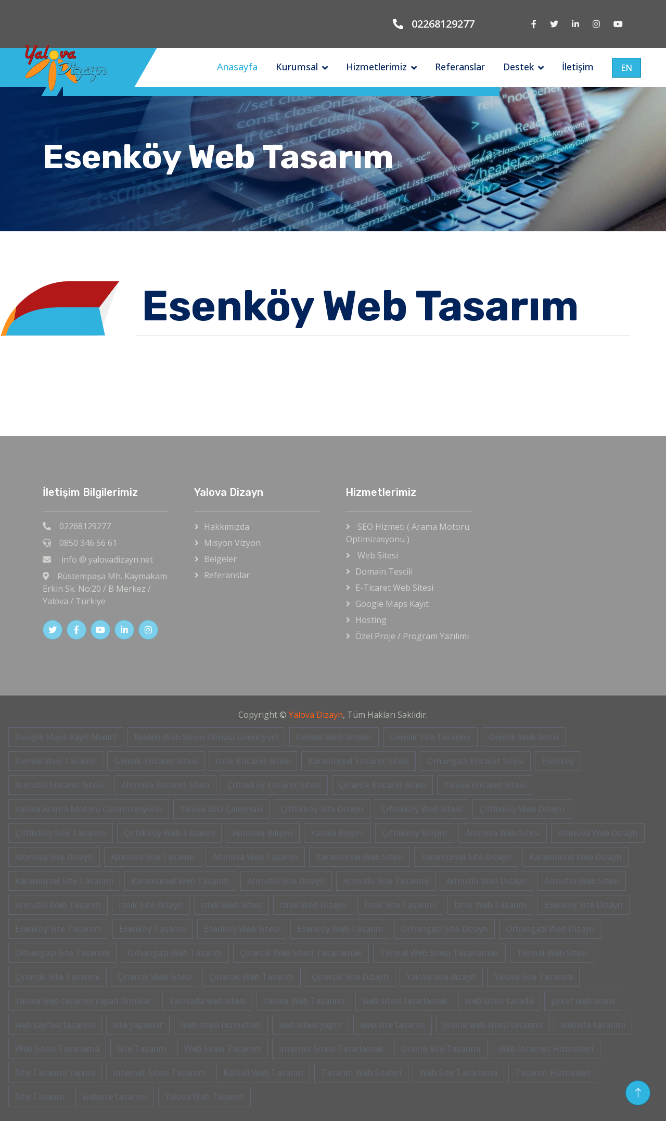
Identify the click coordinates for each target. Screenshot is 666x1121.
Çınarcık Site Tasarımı (57, 976)
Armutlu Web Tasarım (58, 905)
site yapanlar (138, 1024)
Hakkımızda (226, 526)
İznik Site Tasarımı (400, 905)
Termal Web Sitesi (552, 952)
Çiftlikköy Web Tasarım (169, 833)
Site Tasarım (141, 1048)
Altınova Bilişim (263, 833)
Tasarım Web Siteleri (361, 1072)
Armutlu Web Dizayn (486, 881)
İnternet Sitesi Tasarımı (159, 1072)
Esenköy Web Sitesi (241, 929)
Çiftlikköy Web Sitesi (421, 809)
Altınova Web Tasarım (255, 857)
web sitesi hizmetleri (221, 1024)
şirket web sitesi (582, 1000)
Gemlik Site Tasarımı (430, 737)
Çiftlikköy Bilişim (414, 833)
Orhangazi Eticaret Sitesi (475, 761)
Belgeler (220, 559)
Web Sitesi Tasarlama (57, 1048)
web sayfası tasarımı (55, 1024)
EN (626, 67)
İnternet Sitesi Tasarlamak (331, 1048)
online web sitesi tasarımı (493, 1024)
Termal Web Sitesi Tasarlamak (439, 952)
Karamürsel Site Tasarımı (64, 881)
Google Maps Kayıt (392, 603)
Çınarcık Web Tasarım (251, 976)
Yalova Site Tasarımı (533, 976)
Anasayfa (237, 66)
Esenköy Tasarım (152, 929)
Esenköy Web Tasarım (340, 929)
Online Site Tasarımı (441, 1048)
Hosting (371, 620)
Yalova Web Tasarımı (303, 1000)
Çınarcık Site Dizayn (350, 976)
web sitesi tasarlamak (404, 1000)
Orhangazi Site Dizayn (444, 929)
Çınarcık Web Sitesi (154, 976)
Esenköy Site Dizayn (583, 905)
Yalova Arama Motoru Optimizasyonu (88, 809)
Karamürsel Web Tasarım (180, 881)
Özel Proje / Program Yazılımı (412, 636)
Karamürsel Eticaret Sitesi (358, 761)
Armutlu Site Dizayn (286, 881)
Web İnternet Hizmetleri (546, 1048)
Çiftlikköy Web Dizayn (522, 809)
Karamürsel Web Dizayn (575, 857)
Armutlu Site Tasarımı (386, 881)
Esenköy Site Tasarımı (58, 929)
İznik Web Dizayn (313, 905)
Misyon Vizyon (232, 543)
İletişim (578, 66)
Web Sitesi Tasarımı (222, 1048)
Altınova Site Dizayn (54, 857)
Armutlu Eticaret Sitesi (59, 785)
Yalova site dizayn (441, 976)
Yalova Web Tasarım (204, 1096)
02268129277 (443, 24)
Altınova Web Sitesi (502, 833)
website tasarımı (592, 1024)
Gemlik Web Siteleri (334, 737)
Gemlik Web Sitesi (524, 737)
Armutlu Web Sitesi (581, 881)
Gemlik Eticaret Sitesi (156, 761)
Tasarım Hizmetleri (553, 1072)
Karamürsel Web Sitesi (359, 857)
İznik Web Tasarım (490, 905)
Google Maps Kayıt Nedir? (66, 737)
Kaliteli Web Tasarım (263, 1072)
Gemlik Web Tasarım (55, 761)
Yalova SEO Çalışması (221, 809)
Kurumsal (297, 66)
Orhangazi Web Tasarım (174, 952)
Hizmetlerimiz (376, 66)
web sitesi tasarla (499, 1000)
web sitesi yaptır (310, 1024)
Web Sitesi (376, 555)
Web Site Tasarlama (458, 1072)
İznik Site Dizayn (151, 905)
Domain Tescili (384, 571)
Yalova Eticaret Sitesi (485, 785)
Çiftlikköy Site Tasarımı (60, 833)
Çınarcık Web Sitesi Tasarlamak (301, 952)
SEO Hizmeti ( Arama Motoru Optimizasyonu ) (407, 533)
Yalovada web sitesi (207, 1000)
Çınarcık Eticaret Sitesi (382, 785)
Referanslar (460, 66)
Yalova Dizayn (316, 714)
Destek (518, 66)
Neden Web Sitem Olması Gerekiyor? (206, 737)
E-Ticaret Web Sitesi (394, 587)
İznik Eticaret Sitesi (252, 761)
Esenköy (558, 761)
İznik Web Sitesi (231, 905)
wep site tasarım (392, 1024)
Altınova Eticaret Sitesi (165, 785)
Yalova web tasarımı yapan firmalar (83, 1000)
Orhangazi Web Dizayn (550, 929)
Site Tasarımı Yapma (55, 1072)
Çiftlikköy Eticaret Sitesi (274, 785)
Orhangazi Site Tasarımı (62, 952)
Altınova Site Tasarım (153, 857)
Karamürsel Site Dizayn (466, 857)
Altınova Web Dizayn (598, 833)
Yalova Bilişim (337, 833)
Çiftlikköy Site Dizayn (322, 809)
